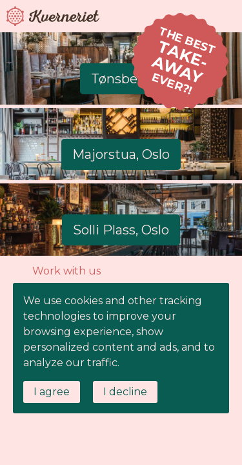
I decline (125, 392)
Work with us (66, 271)
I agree (52, 392)
